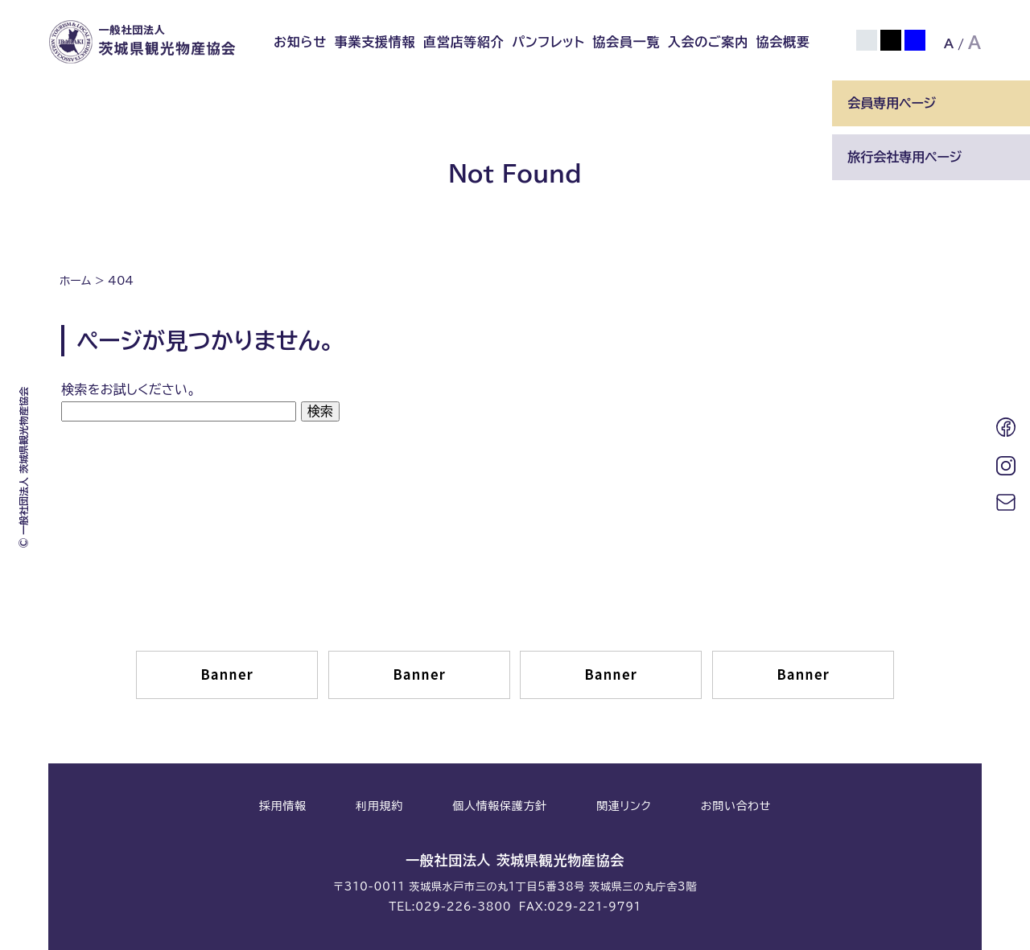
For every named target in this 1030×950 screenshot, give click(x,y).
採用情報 (283, 806)
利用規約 (379, 806)
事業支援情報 (375, 41)
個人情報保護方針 (499, 806)
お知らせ (300, 41)
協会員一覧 (626, 41)
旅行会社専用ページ (904, 156)
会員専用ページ (891, 103)
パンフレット (548, 41)
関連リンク (623, 806)
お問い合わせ (736, 806)
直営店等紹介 (464, 41)
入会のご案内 (708, 41)
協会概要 (783, 41)
